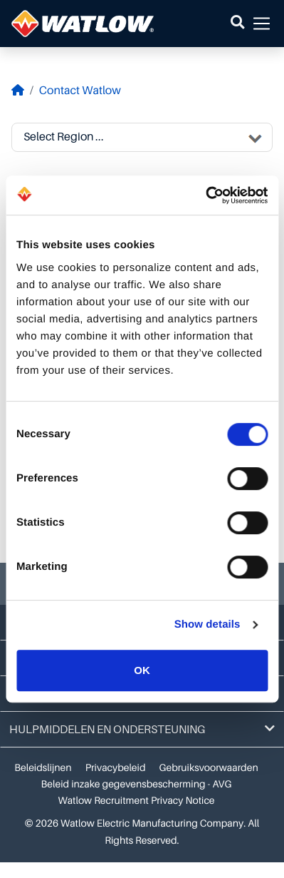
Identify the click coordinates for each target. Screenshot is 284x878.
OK (142, 670)
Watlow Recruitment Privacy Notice (136, 801)
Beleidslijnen (42, 768)
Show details (207, 624)
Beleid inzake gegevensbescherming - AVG (136, 784)
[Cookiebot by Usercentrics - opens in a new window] (205, 195)
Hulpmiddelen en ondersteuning (142, 729)
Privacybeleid (115, 768)
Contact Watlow (80, 90)
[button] (237, 24)
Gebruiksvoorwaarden (208, 768)
